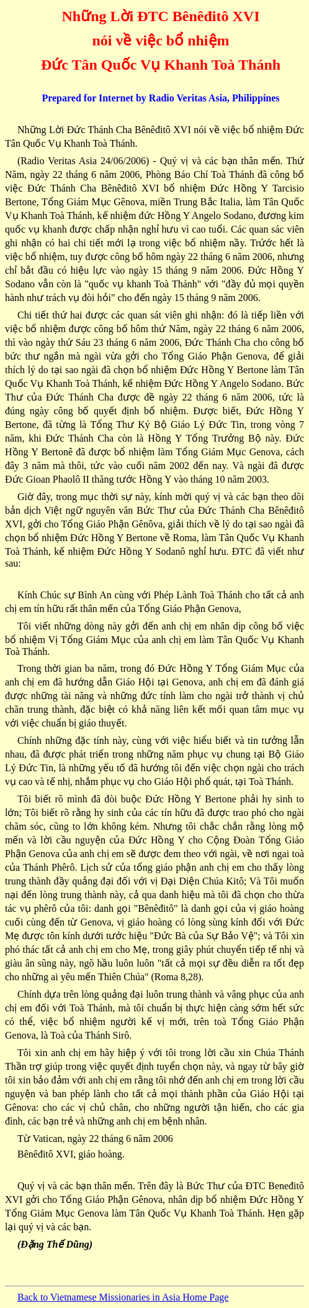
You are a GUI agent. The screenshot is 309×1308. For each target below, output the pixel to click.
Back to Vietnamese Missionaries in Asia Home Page (122, 1297)
